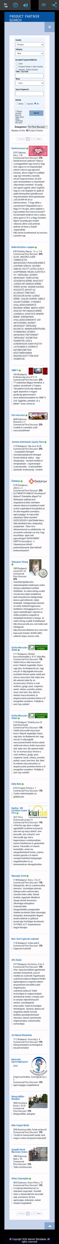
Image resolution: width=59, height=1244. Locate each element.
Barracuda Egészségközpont (19, 1060)
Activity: (18, 100)
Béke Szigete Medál (20, 1125)
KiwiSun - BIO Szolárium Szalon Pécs (19, 810)
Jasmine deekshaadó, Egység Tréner (27, 442)
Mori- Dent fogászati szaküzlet (25, 939)
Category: (19, 49)
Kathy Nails (16, 784)
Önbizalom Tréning (19, 562)
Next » (39, 139)
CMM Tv (14, 370)
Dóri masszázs (18, 415)
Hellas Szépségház (20, 1178)
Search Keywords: (22, 89)
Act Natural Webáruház (21, 1035)
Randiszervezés (18, 148)
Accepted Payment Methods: (26, 60)
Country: (18, 40)
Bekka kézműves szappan (22, 247)
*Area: (17, 79)
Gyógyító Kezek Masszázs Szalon (19, 1150)
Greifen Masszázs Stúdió (19, 648)
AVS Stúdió (16, 960)
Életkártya (15, 481)
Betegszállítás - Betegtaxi (18, 1097)
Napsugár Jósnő (18, 876)
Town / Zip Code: (21, 72)
